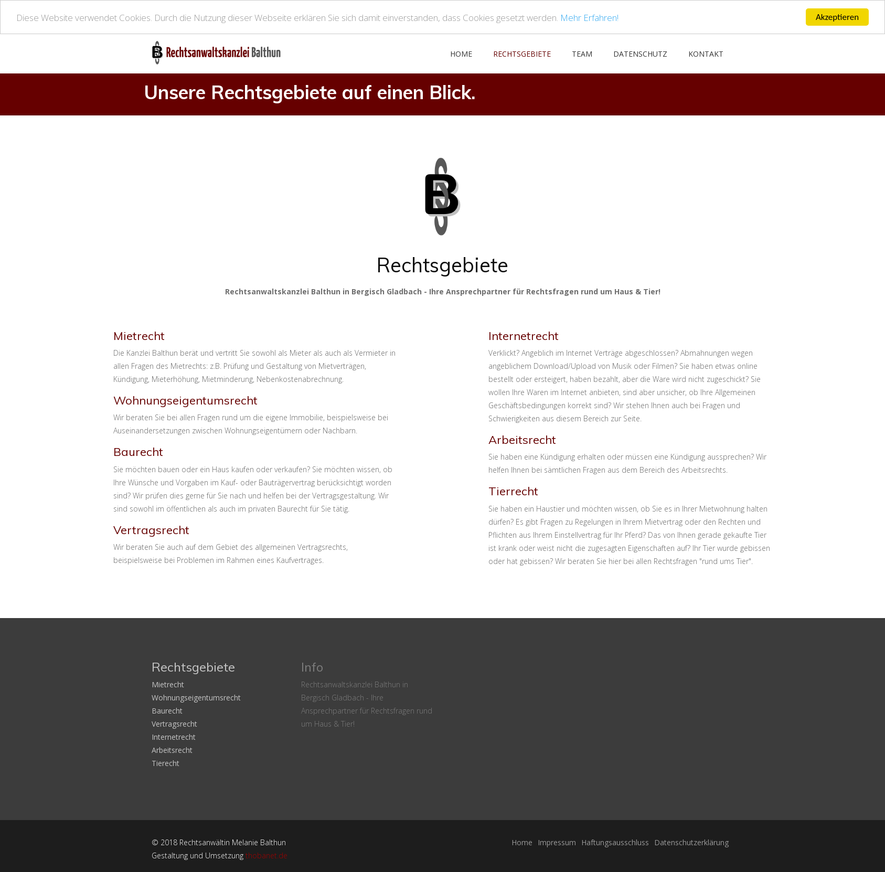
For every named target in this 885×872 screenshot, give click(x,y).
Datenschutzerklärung (691, 842)
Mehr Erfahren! (589, 17)
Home (461, 54)
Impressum (557, 842)
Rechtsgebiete (522, 54)
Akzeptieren (837, 17)
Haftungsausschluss (615, 842)
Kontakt (705, 54)
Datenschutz (640, 54)
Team (582, 54)
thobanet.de (266, 855)
